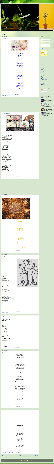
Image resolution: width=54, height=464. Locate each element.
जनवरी (43, 84)
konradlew (22, 460)
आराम (3, 95)
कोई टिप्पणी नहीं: (13, 406)
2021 (42, 71)
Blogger (28, 460)
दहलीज (45, 112)
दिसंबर (43, 78)
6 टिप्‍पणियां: (12, 94)
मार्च (42, 83)
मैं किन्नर (3, 352)
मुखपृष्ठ (2, 31)
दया (6, 312)
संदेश (42, 89)
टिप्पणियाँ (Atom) (6, 457)
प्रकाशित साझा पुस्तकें (7, 31)
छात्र (4, 312)
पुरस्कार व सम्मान (13, 31)
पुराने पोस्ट (37, 455)
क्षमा (3, 312)
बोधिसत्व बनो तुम (4, 256)
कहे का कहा (45, 103)
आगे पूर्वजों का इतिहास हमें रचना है (6, 113)
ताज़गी (7, 95)
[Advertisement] (20, 104)
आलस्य (5, 95)
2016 (42, 77)
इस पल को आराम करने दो (5, 38)
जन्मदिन (3, 316)
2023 (42, 69)
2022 (42, 70)
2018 (42, 75)
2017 (42, 76)
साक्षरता (3, 410)
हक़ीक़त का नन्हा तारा (5, 196)
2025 (42, 68)
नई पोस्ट (3, 455)
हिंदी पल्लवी (5, 6)
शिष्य (7, 312)
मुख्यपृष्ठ (20, 455)
